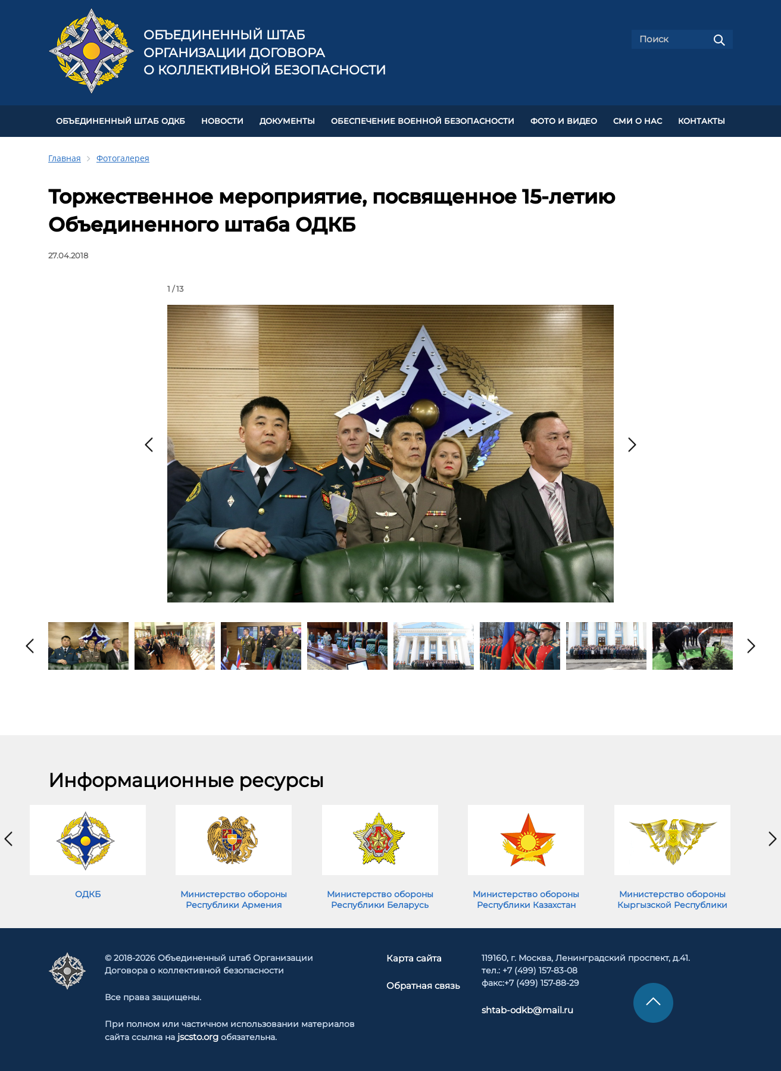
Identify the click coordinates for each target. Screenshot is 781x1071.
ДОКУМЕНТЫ (287, 120)
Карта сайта (415, 956)
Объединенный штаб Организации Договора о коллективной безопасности (264, 52)
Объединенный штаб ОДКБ (120, 120)
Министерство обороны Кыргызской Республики (672, 897)
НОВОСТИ (222, 120)
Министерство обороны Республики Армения (233, 897)
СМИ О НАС (637, 120)
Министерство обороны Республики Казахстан (526, 897)
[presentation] (148, 442)
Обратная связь (423, 983)
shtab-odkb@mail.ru (522, 1008)
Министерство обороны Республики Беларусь (380, 897)
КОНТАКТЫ (701, 120)
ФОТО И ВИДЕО (563, 120)
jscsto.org (197, 1034)
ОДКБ (88, 891)
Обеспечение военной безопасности (422, 120)
